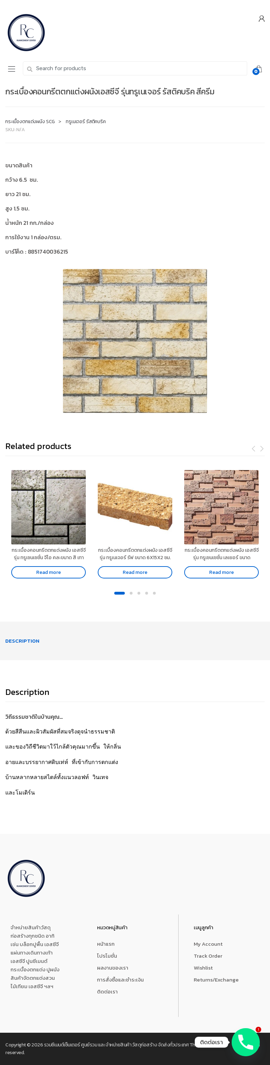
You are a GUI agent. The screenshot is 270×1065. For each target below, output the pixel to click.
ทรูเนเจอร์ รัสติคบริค (86, 121)
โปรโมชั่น (107, 956)
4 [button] (146, 593)
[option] (135, 341)
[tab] (22, 641)
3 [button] (138, 593)
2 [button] (131, 593)
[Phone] (246, 1042)
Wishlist (203, 968)
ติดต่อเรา (107, 991)
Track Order (208, 956)
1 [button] (119, 593)
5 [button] (154, 593)
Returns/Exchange (216, 980)
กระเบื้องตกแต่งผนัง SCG (30, 121)
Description (22, 641)
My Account (208, 944)
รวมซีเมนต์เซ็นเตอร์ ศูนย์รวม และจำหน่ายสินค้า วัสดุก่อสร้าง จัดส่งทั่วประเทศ (116, 1045)
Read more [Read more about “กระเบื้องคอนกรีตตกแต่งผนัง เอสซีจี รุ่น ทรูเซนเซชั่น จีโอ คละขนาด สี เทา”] (48, 572)
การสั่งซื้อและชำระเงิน (120, 980)
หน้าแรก (106, 944)
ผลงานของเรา (112, 968)
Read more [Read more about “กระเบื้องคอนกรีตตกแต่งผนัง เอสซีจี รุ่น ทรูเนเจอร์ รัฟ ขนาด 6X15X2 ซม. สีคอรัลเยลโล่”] (135, 572)
